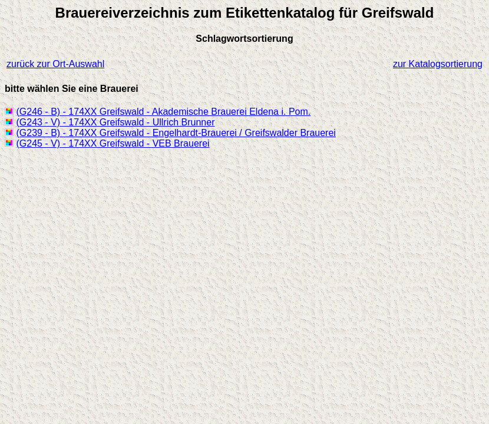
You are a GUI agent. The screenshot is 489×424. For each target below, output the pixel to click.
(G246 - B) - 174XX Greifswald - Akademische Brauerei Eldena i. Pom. (163, 112)
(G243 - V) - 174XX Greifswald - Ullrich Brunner (115, 122)
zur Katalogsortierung (438, 64)
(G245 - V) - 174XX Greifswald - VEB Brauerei (112, 143)
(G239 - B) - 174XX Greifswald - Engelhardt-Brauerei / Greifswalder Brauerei (175, 133)
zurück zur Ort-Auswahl (55, 64)
